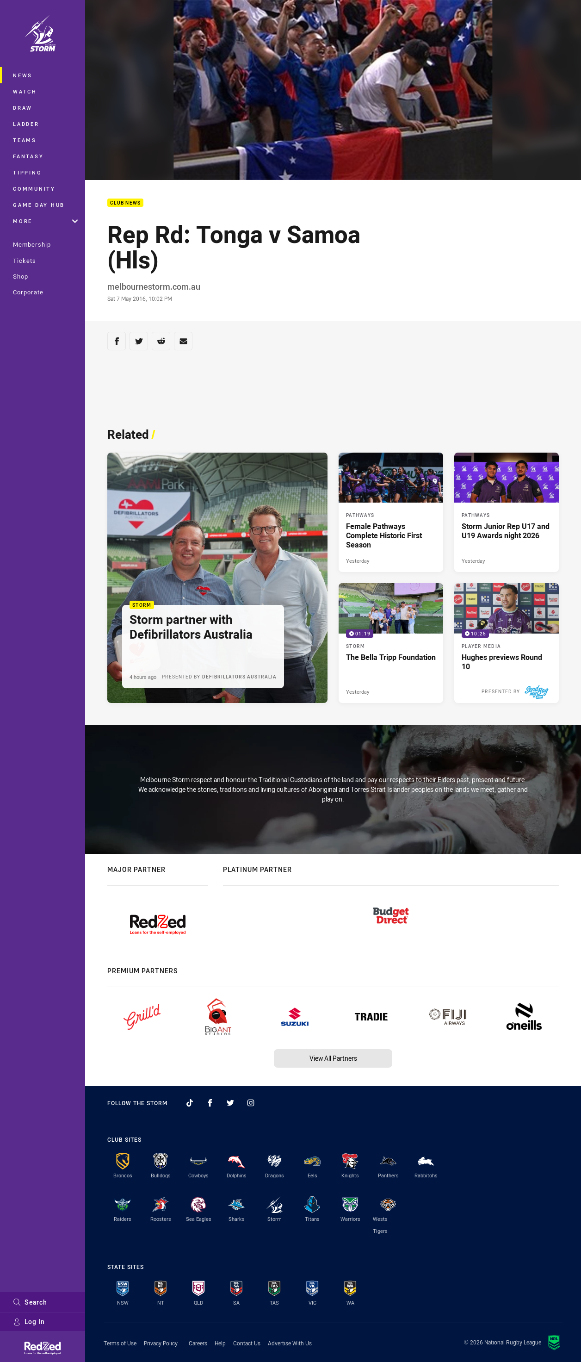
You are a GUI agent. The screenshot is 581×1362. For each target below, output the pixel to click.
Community (34, 188)
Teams (25, 140)
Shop (20, 276)
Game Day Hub (39, 204)
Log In (29, 1321)
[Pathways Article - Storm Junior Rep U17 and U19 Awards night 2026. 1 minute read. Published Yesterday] (506, 512)
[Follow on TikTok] (189, 1103)
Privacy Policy (161, 1343)
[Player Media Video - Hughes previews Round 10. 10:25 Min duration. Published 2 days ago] (506, 643)
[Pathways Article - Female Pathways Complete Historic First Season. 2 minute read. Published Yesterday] (391, 512)
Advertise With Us (290, 1343)
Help (220, 1343)
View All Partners (333, 1058)
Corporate (28, 292)
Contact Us (246, 1343)
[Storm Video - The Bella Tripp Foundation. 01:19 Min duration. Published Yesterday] (391, 643)
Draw (22, 107)
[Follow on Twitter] (230, 1103)
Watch (25, 91)
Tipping (27, 172)
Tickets (24, 260)
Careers (198, 1343)
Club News (125, 203)
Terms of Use (120, 1343)
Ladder (26, 123)
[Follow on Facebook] (210, 1103)
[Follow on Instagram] (250, 1103)
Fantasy (28, 156)
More (45, 221)
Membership (32, 244)
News (22, 75)
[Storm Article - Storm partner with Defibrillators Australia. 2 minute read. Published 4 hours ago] (217, 578)
